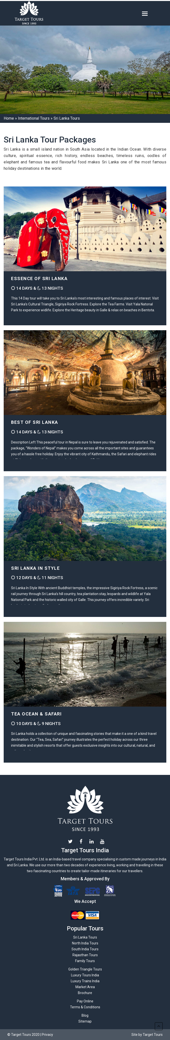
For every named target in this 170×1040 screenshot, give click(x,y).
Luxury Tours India (85, 975)
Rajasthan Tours (85, 955)
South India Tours (85, 949)
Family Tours (85, 961)
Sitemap (85, 1021)
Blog (85, 1015)
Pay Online (85, 1001)
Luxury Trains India (85, 981)
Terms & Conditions (85, 1007)
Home (9, 118)
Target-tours (42, 13)
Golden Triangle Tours (85, 969)
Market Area (85, 987)
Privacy (47, 1035)
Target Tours (85, 809)
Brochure (85, 993)
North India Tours (85, 943)
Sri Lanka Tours (85, 937)
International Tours (34, 118)
